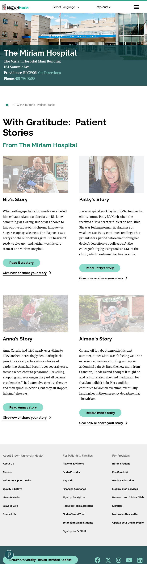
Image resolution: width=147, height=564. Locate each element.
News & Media (11, 497)
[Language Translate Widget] (64, 7)
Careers (7, 472)
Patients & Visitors (73, 463)
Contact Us (9, 514)
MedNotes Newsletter (125, 514)
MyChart (104, 7)
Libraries (117, 505)
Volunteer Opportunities (17, 480)
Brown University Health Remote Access (40, 560)
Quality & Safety (12, 489)
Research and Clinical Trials (128, 497)
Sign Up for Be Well (74, 531)
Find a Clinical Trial (73, 514)
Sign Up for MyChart (74, 497)
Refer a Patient (121, 463)
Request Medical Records (78, 505)
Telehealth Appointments (78, 522)
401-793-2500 (25, 79)
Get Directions (49, 73)
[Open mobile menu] (136, 7)
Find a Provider (71, 472)
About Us (8, 463)
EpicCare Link (120, 472)
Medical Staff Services (125, 489)
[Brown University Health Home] (7, 105)
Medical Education (123, 480)
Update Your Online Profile (128, 522)
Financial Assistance (74, 489)
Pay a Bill (68, 480)
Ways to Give (10, 505)
